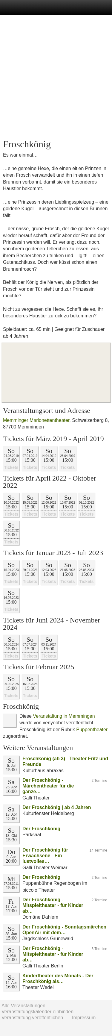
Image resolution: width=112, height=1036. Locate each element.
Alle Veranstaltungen (23, 1005)
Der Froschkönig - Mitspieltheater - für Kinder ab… (52, 905)
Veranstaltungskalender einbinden (37, 1011)
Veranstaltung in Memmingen (64, 716)
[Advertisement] (56, 77)
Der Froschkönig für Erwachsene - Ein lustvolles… (45, 855)
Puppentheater (92, 729)
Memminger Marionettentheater (36, 420)
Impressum (84, 1017)
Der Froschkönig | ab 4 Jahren (56, 807)
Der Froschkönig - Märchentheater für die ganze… (48, 786)
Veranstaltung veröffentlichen (32, 1017)
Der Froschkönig (41, 828)
